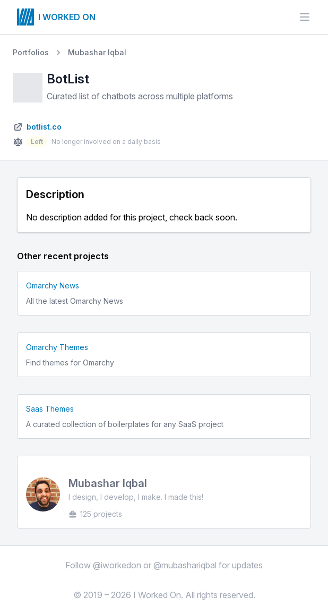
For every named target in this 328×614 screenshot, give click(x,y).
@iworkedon (117, 565)
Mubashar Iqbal (97, 52)
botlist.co (44, 126)
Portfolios (31, 52)
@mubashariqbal (185, 565)
